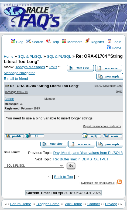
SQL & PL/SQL (30, 56)
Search (34, 42)
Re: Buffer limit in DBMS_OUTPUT (81, 159)
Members (72, 42)
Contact (93, 204)
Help (52, 42)
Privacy (111, 204)
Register (94, 42)
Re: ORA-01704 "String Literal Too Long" (45, 86)
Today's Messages (30, 67)
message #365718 (16, 92)
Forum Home (20, 204)
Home (114, 48)
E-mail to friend (16, 79)
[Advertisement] (95, 17)
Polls (53, 67)
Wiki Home (73, 204)
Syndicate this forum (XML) (97, 182)
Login (114, 42)
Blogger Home (47, 204)
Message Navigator (19, 73)
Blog (17, 42)
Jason (9, 99)
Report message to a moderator (102, 126)
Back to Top (63, 177)
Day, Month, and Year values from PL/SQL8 (88, 153)
